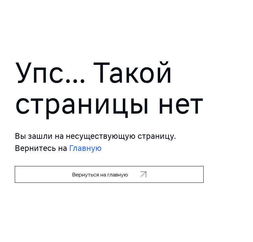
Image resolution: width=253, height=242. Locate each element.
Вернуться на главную (100, 174)
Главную (85, 148)
